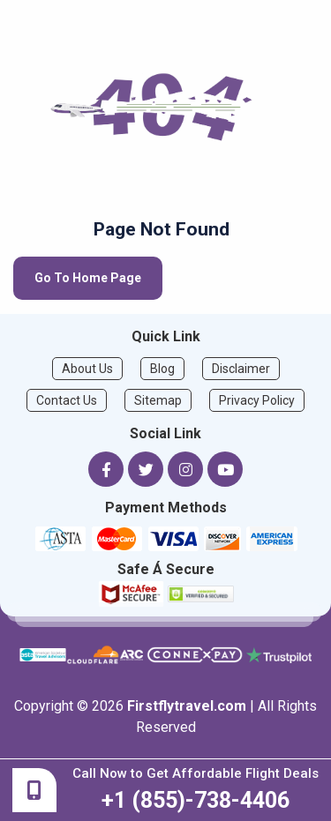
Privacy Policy (257, 400)
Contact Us (66, 400)
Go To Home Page (87, 278)
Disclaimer (241, 369)
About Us (87, 369)
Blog (162, 369)
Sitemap (158, 400)
